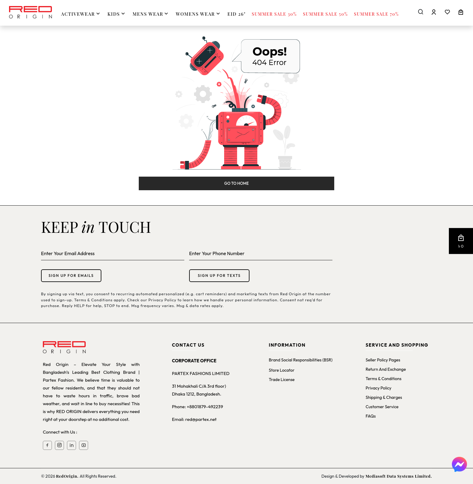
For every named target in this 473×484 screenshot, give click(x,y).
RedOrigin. (68, 476)
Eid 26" (236, 14)
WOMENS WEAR (198, 14)
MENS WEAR (151, 14)
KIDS (116, 14)
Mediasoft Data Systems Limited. (398, 476)
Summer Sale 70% (376, 14)
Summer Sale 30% (274, 14)
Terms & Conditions (384, 378)
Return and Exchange (386, 369)
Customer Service (382, 406)
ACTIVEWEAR (81, 14)
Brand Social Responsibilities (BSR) (300, 360)
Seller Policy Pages (383, 360)
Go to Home (236, 183)
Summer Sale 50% (325, 14)
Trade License (282, 379)
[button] (461, 241)
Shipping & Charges (384, 397)
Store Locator (281, 370)
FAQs (371, 416)
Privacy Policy (379, 388)
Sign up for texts (219, 275)
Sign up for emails (71, 275)
